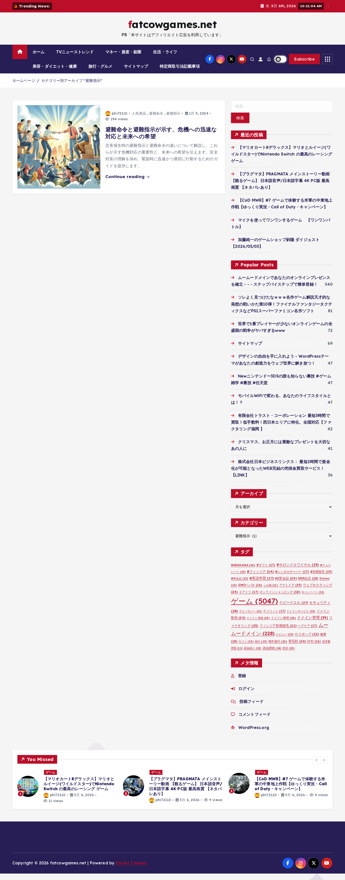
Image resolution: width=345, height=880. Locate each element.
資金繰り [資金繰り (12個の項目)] (252, 654)
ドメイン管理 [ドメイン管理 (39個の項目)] (312, 623)
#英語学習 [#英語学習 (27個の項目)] (261, 584)
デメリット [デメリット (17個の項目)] (274, 617)
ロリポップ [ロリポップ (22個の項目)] (307, 640)
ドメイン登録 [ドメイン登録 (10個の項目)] (258, 624)
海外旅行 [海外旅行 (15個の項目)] (277, 647)
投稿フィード (251, 707)
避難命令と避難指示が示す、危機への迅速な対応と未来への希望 (161, 139)
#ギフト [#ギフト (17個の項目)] (265, 571)
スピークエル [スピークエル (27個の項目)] (293, 608)
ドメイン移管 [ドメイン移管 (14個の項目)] (283, 624)
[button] (316, 766)
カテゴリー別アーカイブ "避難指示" (71, 87)
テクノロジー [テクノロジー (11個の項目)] (250, 617)
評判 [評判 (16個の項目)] (314, 647)
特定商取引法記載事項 (180, 72)
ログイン (246, 694)
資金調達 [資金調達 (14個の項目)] (272, 654)
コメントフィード (254, 720)
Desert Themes (131, 869)
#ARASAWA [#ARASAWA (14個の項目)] (243, 571)
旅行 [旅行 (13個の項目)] (261, 647)
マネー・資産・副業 (123, 58)
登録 (242, 681)
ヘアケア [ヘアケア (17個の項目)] (307, 632)
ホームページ (23, 87)
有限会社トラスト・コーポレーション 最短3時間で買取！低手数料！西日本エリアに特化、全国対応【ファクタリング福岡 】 (281, 428)
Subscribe (304, 65)
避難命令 (156, 119)
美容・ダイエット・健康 (55, 72)
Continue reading (127, 182)
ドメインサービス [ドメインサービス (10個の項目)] (301, 617)
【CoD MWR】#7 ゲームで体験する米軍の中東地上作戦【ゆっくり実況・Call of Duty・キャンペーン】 (291, 790)
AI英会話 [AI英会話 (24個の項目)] (286, 585)
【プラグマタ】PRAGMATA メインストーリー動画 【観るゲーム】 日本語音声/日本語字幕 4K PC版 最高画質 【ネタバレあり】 (280, 187)
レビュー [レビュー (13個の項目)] (285, 640)
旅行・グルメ (100, 72)
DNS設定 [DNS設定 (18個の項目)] (308, 585)
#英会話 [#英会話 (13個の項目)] (239, 585)
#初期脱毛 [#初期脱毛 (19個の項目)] (321, 578)
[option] (67, 793)
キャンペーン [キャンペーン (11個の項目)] (313, 598)
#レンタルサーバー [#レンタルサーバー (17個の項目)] (292, 578)
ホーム (38, 58)
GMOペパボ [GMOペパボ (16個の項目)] (250, 591)
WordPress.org (253, 733)
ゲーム (50, 779)
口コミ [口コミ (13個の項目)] (246, 647)
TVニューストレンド (75, 58)
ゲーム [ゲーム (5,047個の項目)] (254, 607)
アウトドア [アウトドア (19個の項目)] (290, 591)
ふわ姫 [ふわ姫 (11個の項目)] (270, 591)
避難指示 (173, 119)
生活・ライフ (165, 58)
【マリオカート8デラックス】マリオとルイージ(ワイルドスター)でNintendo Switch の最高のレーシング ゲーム (281, 160)
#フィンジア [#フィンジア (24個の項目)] (260, 578)
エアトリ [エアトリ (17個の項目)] (248, 598)
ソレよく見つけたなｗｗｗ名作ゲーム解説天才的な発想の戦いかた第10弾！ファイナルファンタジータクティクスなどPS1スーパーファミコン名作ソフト (281, 310)
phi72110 (116, 119)
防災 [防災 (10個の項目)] (289, 654)
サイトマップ (136, 72)
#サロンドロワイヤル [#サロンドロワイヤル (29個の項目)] (297, 571)
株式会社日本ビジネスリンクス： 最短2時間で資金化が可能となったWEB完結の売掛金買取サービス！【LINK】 (280, 474)
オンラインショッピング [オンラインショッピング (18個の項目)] (280, 598)
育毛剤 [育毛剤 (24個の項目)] (297, 647)
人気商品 (139, 119)
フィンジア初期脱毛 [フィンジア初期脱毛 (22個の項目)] (278, 632)
